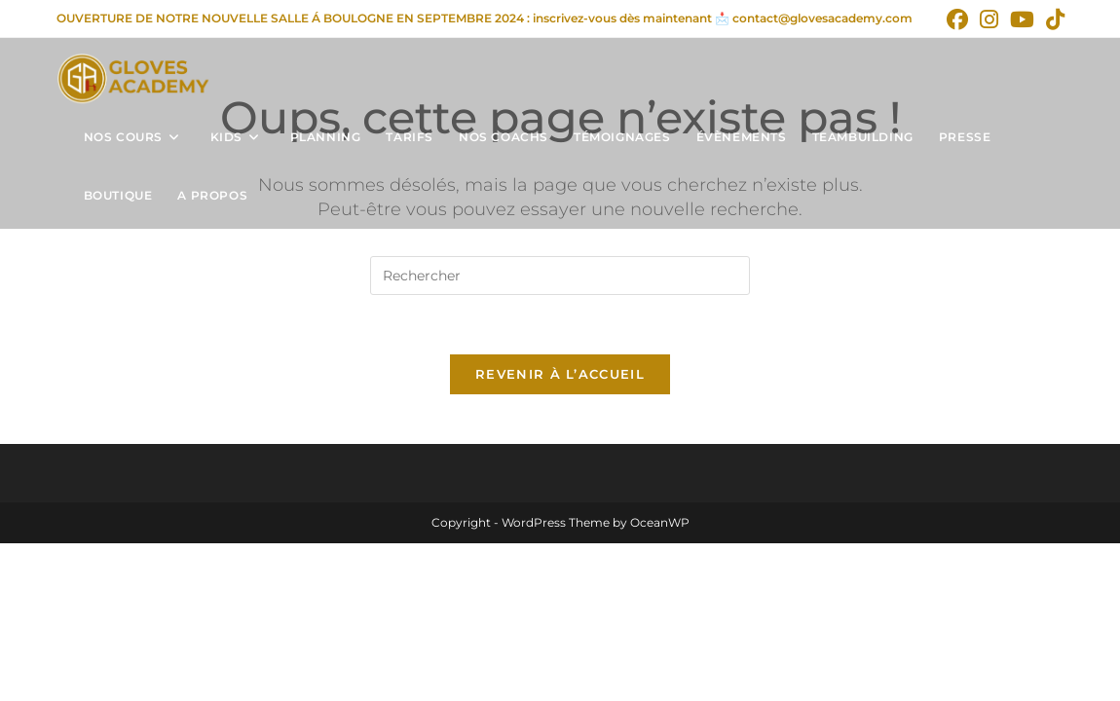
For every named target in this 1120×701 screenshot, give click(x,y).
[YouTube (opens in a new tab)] (1022, 19)
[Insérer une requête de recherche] (560, 275)
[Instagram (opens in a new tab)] (989, 19)
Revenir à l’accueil (560, 374)
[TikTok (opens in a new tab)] (1052, 19)
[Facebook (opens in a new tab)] (957, 19)
